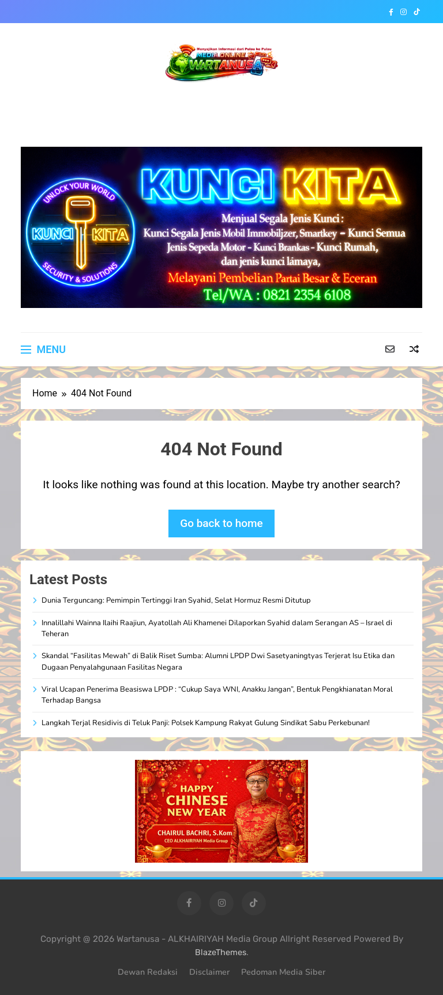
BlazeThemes (220, 952)
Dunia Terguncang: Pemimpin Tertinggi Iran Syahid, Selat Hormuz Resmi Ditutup (176, 600)
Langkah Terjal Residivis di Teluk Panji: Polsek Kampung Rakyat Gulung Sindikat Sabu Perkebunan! (206, 723)
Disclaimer (209, 972)
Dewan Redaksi (148, 972)
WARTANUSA (221, 102)
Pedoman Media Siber (283, 972)
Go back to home (221, 523)
